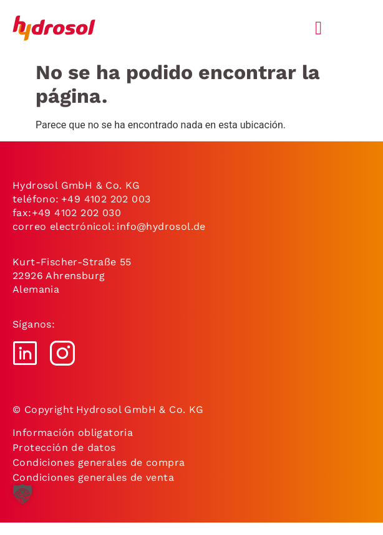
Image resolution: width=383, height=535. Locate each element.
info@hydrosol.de (160, 226)
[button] (22, 503)
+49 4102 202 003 (105, 199)
